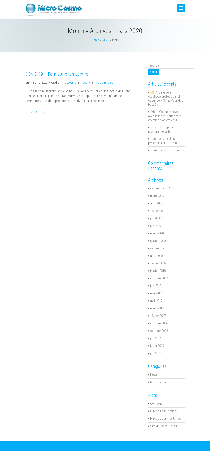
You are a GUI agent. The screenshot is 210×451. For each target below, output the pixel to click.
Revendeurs (158, 382)
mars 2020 (157, 233)
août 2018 (156, 256)
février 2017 (158, 316)
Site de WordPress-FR (164, 426)
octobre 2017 (159, 278)
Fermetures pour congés (167, 150)
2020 (106, 40)
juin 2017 (155, 286)
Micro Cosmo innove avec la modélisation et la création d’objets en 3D (164, 116)
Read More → (36, 112)
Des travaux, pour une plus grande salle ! (163, 129)
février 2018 (158, 263)
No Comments (104, 82)
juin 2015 (155, 338)
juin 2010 (155, 353)
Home (95, 40)
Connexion (157, 404)
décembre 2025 (160, 188)
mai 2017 (156, 293)
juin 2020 (155, 226)
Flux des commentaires (165, 419)
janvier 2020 (158, 241)
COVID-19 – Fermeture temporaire (57, 74)
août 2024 (156, 203)
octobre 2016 (159, 323)
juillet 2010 (157, 346)
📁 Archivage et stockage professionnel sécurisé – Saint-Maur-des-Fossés (166, 98)
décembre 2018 (160, 248)
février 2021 (158, 211)
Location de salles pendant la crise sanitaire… (165, 141)
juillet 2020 (157, 218)
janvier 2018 (158, 271)
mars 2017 (157, 308)
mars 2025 (157, 196)
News (84, 82)
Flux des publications (164, 411)
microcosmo (69, 82)
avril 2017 (156, 301)
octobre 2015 (159, 331)
